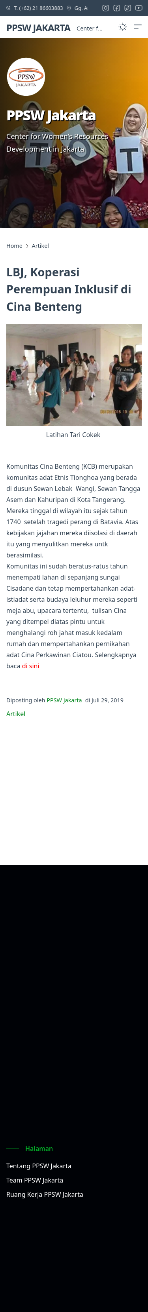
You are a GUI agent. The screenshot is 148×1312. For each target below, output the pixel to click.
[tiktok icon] (129, 8)
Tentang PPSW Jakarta (38, 1166)
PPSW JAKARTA (38, 27)
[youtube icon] (140, 8)
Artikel (15, 713)
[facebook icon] (118, 8)
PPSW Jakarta (64, 700)
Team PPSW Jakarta (34, 1180)
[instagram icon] (107, 8)
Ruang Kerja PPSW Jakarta (44, 1194)
